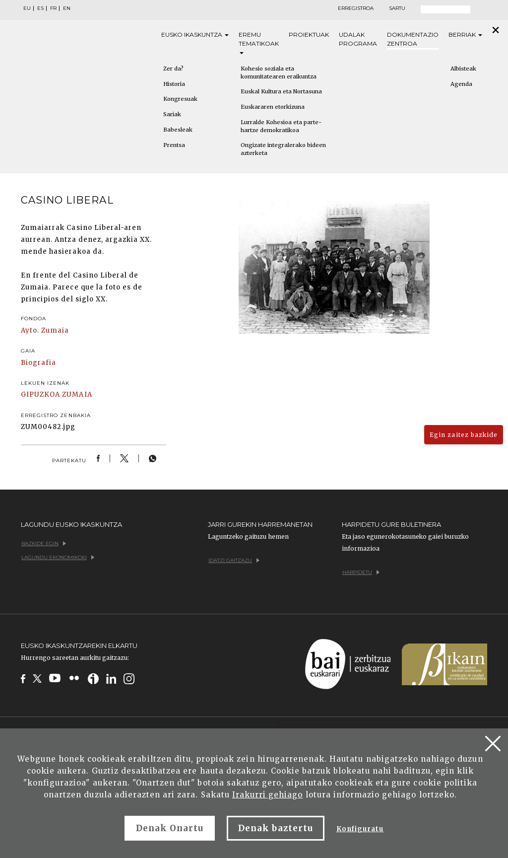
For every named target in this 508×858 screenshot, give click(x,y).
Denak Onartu (169, 828)
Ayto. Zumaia (45, 330)
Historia (174, 83)
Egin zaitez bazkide (464, 434)
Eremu (259, 42)
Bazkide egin (43, 543)
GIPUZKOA (40, 394)
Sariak (172, 114)
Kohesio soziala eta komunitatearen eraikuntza (279, 72)
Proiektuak (309, 34)
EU (27, 8)
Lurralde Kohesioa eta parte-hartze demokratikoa (281, 126)
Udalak (358, 39)
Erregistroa (356, 8)
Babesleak (177, 129)
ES (40, 8)
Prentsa (174, 145)
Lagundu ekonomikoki (57, 557)
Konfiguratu (359, 829)
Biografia (38, 362)
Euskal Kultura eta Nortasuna (281, 91)
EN (66, 8)
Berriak (465, 34)
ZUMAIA (77, 394)
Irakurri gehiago (267, 794)
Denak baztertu (275, 828)
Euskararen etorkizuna (273, 106)
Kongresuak (180, 98)
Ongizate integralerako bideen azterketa (283, 149)
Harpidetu (361, 572)
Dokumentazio (413, 39)
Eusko (195, 34)
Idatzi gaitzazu (233, 560)
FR (53, 8)
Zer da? (173, 68)
